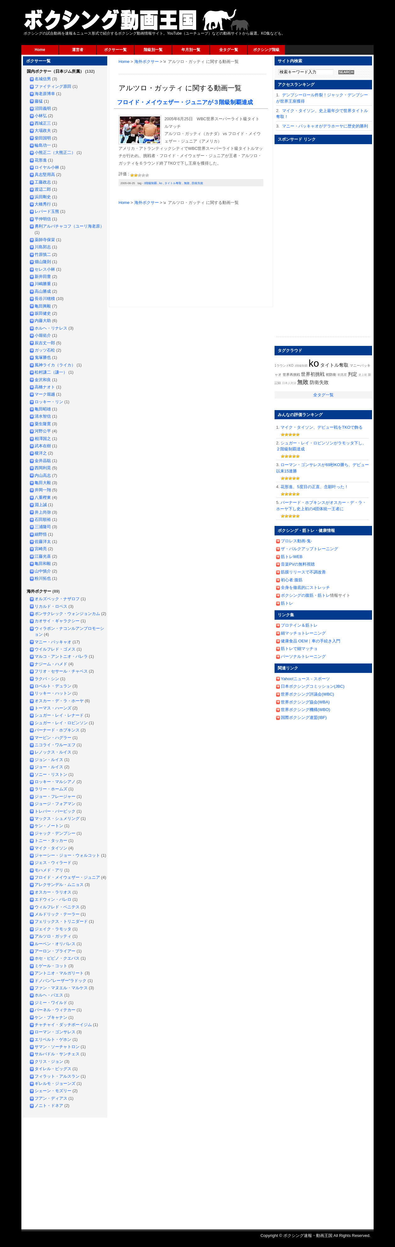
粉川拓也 (43, 578)
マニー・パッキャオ (53, 642)
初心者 (287, 580)
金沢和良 (43, 379)
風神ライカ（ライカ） (55, 365)
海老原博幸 (45, 93)
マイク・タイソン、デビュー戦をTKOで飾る (322, 427)
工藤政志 (43, 182)
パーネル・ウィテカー (55, 1009)
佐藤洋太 (43, 541)
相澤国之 (43, 438)
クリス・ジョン (49, 1061)
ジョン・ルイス (49, 759)
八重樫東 (43, 497)
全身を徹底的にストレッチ (305, 587)
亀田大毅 (43, 482)
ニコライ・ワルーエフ (55, 744)
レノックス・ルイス (53, 752)
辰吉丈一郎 (45, 343)
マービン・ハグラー (53, 737)
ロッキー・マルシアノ (55, 781)
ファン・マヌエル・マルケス (61, 987)
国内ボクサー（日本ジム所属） (55, 71)
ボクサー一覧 (115, 50)
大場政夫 (43, 130)
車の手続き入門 (326, 641)
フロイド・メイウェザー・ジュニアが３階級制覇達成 (185, 102)
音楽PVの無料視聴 (298, 564)
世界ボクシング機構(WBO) (305, 709)
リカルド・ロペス (51, 606)
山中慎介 (43, 571)
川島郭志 (43, 247)
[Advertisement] (192, 71)
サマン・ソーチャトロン (57, 1046)
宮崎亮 (41, 548)
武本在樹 (43, 445)
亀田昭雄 (43, 409)
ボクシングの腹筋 (297, 595)
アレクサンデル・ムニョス (59, 884)
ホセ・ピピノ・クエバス (57, 958)
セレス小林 (45, 269)
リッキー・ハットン (53, 693)
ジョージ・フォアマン (55, 803)
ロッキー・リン (49, 401)
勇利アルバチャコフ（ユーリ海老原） (69, 226)
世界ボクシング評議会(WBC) (307, 694)
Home (40, 50)
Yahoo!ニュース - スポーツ (305, 678)
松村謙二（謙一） (51, 372)
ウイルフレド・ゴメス (55, 649)
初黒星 (342, 374)
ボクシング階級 (266, 50)
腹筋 (298, 580)
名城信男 (43, 78)
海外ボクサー (146, 61)
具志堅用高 (45, 174)
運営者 (77, 50)
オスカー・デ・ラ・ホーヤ (59, 700)
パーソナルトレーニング (303, 656)
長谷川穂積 (45, 298)
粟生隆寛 (43, 423)
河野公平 (43, 431)
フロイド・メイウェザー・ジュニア (67, 877)
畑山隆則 (43, 261)
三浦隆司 (43, 526)
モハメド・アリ (49, 870)
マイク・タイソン (51, 848)
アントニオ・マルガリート (59, 973)
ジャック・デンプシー (55, 833)
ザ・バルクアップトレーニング (309, 548)
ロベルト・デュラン (53, 686)
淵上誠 (41, 504)
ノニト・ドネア (49, 1105)
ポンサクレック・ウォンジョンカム (67, 613)
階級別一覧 (153, 50)
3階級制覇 (150, 183)
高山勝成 (43, 291)
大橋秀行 (43, 204)
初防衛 (331, 374)
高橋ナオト (45, 387)
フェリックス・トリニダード (61, 921)
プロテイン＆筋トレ (299, 625)
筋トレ (324, 595)
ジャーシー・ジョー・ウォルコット (67, 855)
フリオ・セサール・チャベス (61, 671)
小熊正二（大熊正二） (55, 152)
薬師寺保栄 (45, 239)
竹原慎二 (43, 254)
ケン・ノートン (49, 825)
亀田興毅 (43, 306)
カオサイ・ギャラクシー (57, 620)
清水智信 (43, 416)
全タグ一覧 (228, 50)
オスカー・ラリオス (53, 892)
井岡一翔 (43, 490)
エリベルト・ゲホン (53, 1039)
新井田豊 (43, 276)
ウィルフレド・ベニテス (57, 907)
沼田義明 (43, 108)
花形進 (41, 160)
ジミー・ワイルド (51, 1002)
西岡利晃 (43, 468)
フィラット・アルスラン (57, 1076)
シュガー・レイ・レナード (59, 715)
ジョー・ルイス (49, 767)
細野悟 (41, 534)
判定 (352, 374)
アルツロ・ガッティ (53, 936)
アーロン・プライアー (55, 951)
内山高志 (43, 475)
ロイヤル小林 (47, 167)
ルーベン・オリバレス (55, 943)
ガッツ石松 (45, 350)
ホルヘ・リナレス (51, 328)
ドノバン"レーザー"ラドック (60, 980)
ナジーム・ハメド (51, 664)
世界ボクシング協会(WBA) (305, 702)
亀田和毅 (43, 563)
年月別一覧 (190, 50)
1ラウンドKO (284, 365)
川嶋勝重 (43, 283)
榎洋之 (41, 453)
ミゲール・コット (51, 965)
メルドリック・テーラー (57, 914)
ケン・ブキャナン (51, 1017)
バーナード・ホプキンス (57, 730)
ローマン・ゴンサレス (55, 1032)
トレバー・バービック (55, 811)
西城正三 (43, 123)
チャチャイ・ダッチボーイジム (63, 1024)
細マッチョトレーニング (303, 633)
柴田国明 (43, 138)
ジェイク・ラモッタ (53, 929)
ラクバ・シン (47, 678)
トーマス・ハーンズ (53, 708)
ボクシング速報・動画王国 (137, 19)
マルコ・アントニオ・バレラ (61, 656)
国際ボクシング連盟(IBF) (304, 717)
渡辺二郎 (43, 189)
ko (160, 183)
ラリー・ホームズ (51, 789)
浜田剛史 (43, 197)
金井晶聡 (43, 460)
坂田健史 (43, 313)
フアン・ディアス (51, 1098)
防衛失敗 (197, 183)
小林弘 (41, 115)
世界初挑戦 (313, 374)
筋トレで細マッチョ (299, 648)
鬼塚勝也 (43, 357)
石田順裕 (43, 519)
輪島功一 (43, 145)
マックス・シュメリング (57, 818)
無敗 (187, 183)
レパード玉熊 (47, 211)
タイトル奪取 (172, 183)
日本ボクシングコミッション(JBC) (312, 686)
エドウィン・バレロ (53, 899)
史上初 (363, 374)
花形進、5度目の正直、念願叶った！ (314, 486)
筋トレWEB (292, 556)
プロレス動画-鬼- (296, 541)
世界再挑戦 (291, 374)
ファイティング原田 (53, 86)
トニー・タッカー (51, 840)
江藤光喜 (43, 556)
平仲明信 (43, 219)
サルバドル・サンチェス (57, 1054)
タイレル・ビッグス (53, 1068)
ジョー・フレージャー (55, 796)
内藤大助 (43, 320)
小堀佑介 (43, 335)
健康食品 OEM (294, 641)
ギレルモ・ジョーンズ (55, 1083)
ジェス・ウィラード (53, 862)
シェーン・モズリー (53, 1090)
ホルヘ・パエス (49, 995)
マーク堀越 (45, 394)
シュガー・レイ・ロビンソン (61, 722)
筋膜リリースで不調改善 (303, 572)
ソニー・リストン (51, 774)
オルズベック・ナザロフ (57, 598)
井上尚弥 (43, 512)
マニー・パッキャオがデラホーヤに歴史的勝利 (325, 126)
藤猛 (39, 101)
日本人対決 (289, 383)
